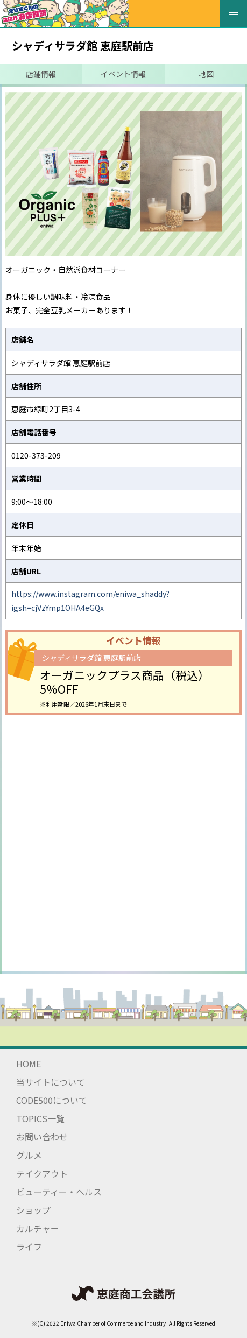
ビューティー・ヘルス (59, 1191)
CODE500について (51, 1100)
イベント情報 (123, 73)
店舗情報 (41, 73)
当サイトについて (50, 1081)
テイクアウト (42, 1173)
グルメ (29, 1155)
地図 (206, 73)
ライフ (29, 1246)
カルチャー (37, 1228)
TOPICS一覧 (40, 1118)
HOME (28, 1063)
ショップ (33, 1209)
